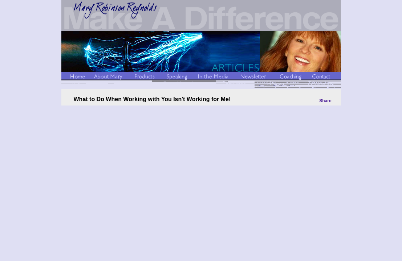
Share (325, 100)
